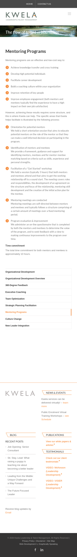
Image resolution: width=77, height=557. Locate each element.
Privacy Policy (28, 541)
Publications (55, 434)
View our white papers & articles (58, 443)
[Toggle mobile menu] (70, 14)
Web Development (27, 544)
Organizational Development (20, 272)
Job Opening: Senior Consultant (18, 448)
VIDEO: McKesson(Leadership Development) (55, 471)
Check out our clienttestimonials (56, 460)
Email (8, 512)
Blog (13, 434)
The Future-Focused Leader (18, 492)
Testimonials (55, 451)
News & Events (55, 392)
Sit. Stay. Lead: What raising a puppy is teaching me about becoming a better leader (21, 463)
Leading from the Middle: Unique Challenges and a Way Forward (20, 480)
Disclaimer (40, 541)
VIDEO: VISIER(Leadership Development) (54, 484)
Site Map (51, 541)
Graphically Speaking (48, 544)
